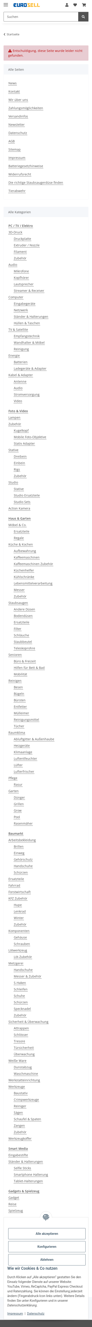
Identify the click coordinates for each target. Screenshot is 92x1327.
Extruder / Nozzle (27, 245)
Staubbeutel (23, 642)
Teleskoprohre (24, 648)
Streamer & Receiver (29, 290)
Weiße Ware (17, 1060)
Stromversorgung (27, 394)
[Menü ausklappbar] (6, 3)
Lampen (14, 417)
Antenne (20, 381)
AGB (11, 141)
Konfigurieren (46, 1246)
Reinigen (15, 680)
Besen (18, 687)
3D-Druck (15, 232)
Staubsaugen (18, 603)
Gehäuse (20, 937)
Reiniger (20, 1106)
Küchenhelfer (24, 570)
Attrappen (21, 1028)
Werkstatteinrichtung (24, 1080)
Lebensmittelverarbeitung (33, 583)
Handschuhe (23, 866)
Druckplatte (22, 239)
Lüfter (18, 765)
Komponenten (19, 931)
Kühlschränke (24, 577)
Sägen (18, 1112)
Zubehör (20, 258)
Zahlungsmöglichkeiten (25, 108)
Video (18, 401)
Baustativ (21, 1093)
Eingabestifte (18, 1155)
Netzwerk (21, 310)
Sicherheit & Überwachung (28, 1022)
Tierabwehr (17, 191)
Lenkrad (20, 911)
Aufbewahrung (25, 551)
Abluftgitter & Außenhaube (34, 739)
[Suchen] (83, 16)
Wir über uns (18, 100)
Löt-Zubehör (23, 957)
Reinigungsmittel (26, 719)
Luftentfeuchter (25, 758)
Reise (12, 1204)
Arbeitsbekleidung (22, 840)
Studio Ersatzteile (27, 495)
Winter (19, 918)
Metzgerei (15, 963)
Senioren (15, 655)
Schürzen (21, 872)
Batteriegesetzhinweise (25, 166)
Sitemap (14, 149)
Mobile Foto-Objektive (30, 437)
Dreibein (20, 456)
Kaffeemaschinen (27, 557)
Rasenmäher (23, 823)
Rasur (18, 784)
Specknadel (22, 1009)
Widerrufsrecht (19, 174)
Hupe (18, 905)
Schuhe (19, 996)
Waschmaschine (26, 1073)
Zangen (19, 1125)
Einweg (19, 853)
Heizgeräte (22, 745)
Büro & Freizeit (25, 661)
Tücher (19, 726)
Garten (13, 791)
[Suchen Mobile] (41, 16)
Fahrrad (14, 885)
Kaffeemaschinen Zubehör (33, 564)
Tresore (19, 1041)
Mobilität (20, 674)
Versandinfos (18, 116)
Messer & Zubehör (27, 976)
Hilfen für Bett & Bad (29, 668)
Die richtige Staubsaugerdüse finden (35, 182)
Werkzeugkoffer (20, 1138)
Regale (19, 538)
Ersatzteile (21, 531)
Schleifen (21, 989)
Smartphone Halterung (31, 1174)
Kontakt (14, 91)
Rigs (17, 469)
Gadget (13, 1197)
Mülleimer (21, 713)
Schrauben (22, 944)
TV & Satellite (18, 329)
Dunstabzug (23, 1067)
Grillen (19, 804)
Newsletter (16, 124)
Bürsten (20, 700)
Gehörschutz (23, 859)
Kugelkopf (21, 430)
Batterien (21, 362)
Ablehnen (46, 1259)
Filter (17, 629)
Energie (14, 355)
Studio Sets (22, 502)
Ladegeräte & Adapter (30, 368)
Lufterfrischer (24, 771)
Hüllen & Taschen (27, 323)
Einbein (19, 463)
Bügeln (19, 693)
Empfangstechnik (27, 336)
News (12, 83)
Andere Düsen (24, 609)
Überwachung (24, 1054)
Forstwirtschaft (19, 892)
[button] (67, 4)
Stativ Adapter (24, 443)
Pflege (12, 778)
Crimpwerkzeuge (26, 1099)
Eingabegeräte (24, 303)
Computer (15, 297)
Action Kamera (19, 508)
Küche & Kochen (20, 544)
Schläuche (21, 635)
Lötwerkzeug (17, 950)
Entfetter (20, 706)
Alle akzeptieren (47, 1233)
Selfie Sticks (22, 1168)
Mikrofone (21, 271)
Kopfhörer (21, 277)
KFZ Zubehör (17, 898)
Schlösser (21, 1035)
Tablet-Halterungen (28, 1181)
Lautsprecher (24, 284)
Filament (20, 252)
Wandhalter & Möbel (29, 342)
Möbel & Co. (17, 525)
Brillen (19, 846)
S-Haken (20, 983)
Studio (13, 482)
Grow (18, 810)
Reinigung (21, 349)
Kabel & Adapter (20, 375)
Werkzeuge (16, 1086)
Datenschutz (35, 1313)
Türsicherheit (24, 1047)
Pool (17, 817)
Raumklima (16, 732)
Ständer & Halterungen (31, 316)
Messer (19, 590)
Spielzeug (15, 1210)
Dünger (19, 797)
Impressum (15, 1313)
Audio (12, 264)
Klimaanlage (23, 752)
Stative (13, 450)
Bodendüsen (23, 616)
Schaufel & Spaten (27, 1119)
